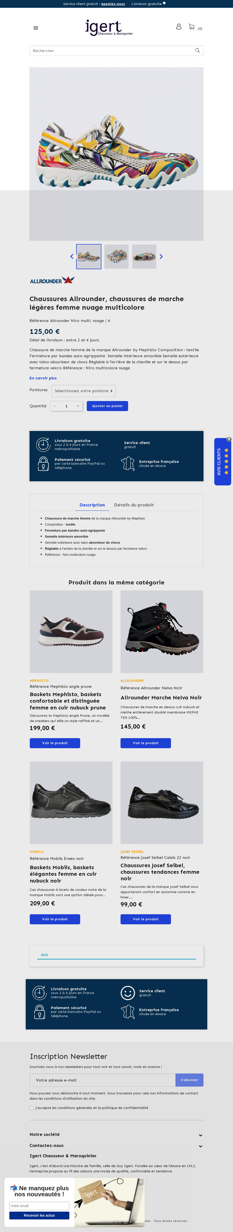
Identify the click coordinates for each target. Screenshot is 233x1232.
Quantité (38, 406)
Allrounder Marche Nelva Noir (161, 697)
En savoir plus (43, 378)
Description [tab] (92, 505)
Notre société (45, 1134)
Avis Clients (219, 462)
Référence (39, 320)
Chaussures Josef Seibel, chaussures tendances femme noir (160, 872)
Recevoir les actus (37, 1215)
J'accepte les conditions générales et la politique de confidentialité (92, 1108)
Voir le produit (55, 743)
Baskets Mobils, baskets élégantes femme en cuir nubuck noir (63, 874)
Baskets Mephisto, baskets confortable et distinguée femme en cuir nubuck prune (68, 701)
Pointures (39, 389)
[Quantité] (66, 406)
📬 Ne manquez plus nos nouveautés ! (37, 1188)
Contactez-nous (47, 1145)
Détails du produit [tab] (134, 505)
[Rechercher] (116, 51)
